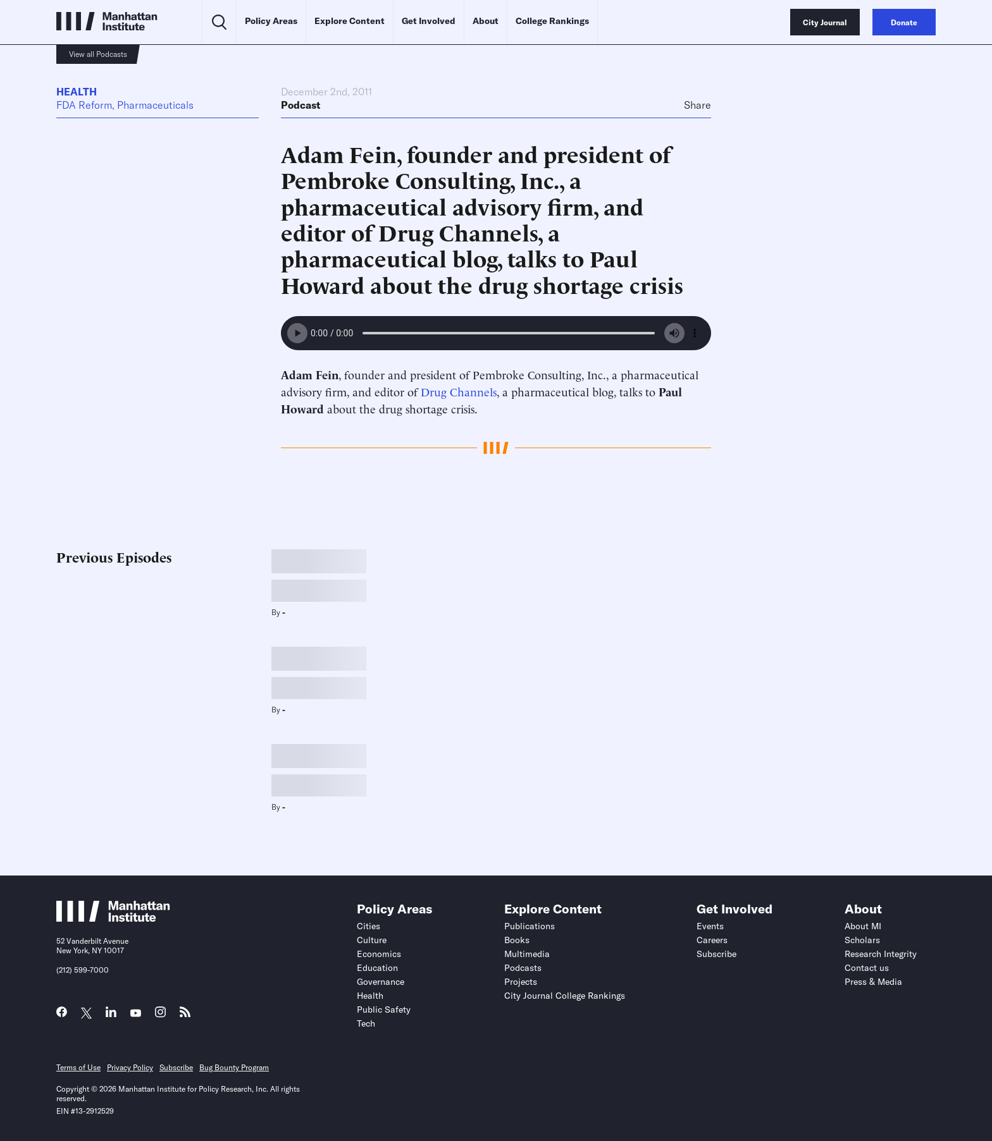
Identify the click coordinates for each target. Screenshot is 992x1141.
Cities (368, 926)
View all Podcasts (98, 54)
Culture (372, 940)
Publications (529, 926)
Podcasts (523, 967)
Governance (380, 981)
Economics (379, 954)
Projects (520, 981)
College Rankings (552, 21)
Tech (366, 1023)
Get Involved (429, 21)
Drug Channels (459, 391)
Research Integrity (881, 954)
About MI (863, 926)
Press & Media (873, 981)
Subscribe (716, 954)
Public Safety (384, 1009)
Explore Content (349, 21)
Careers (712, 940)
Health (76, 91)
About (486, 21)
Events (710, 926)
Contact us (867, 967)
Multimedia (527, 954)
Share (697, 105)
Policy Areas (271, 21)
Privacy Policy (130, 1067)
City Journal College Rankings (564, 995)
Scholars (862, 940)
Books (517, 940)
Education (377, 967)
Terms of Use (78, 1067)
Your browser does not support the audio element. (496, 333)
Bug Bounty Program (234, 1067)
